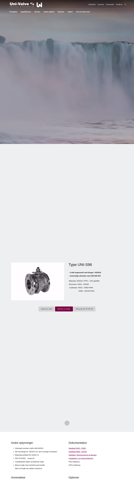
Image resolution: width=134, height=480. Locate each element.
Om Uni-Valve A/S (82, 11)
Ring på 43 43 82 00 (84, 309)
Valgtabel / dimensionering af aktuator (83, 457)
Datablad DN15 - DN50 (77, 450)
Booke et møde (64, 309)
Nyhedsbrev (92, 4)
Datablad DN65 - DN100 (78, 454)
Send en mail (46, 309)
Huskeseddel (110, 4)
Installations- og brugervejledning (81, 460)
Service (37, 11)
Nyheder (60, 11)
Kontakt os (119, 4)
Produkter (13, 11)
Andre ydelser (48, 11)
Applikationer (26, 11)
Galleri (69, 11)
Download (101, 4)
